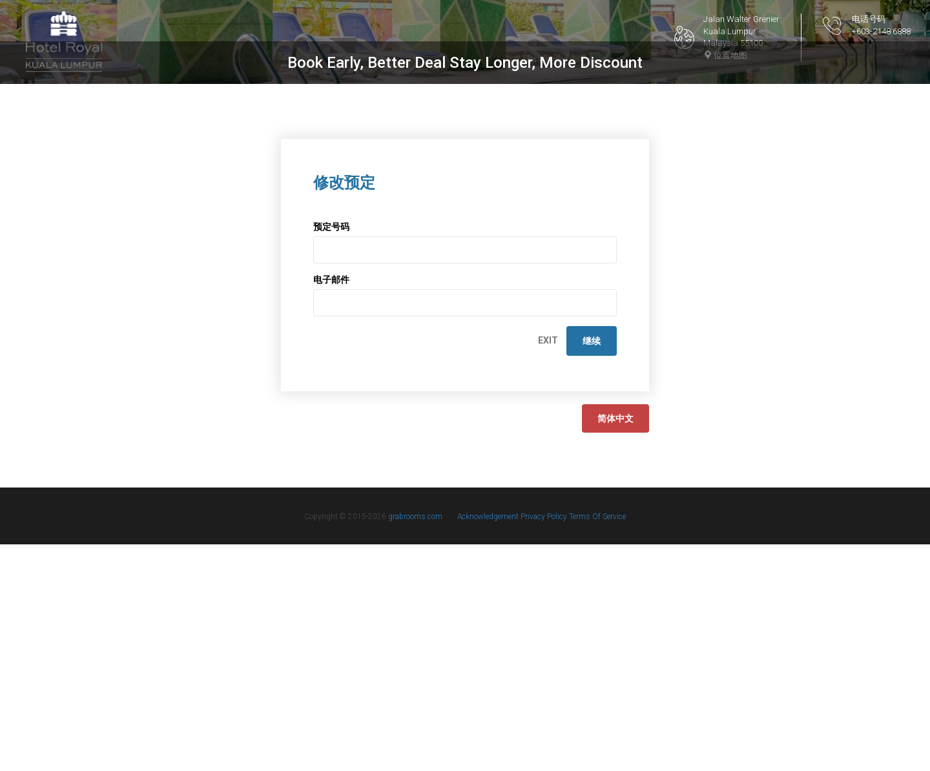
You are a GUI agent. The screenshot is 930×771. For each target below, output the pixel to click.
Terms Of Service (597, 743)
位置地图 (725, 55)
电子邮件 (331, 506)
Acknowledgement (489, 743)
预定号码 (331, 453)
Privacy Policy (545, 743)
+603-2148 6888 (881, 31)
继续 (592, 567)
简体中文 (615, 645)
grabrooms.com (415, 743)
